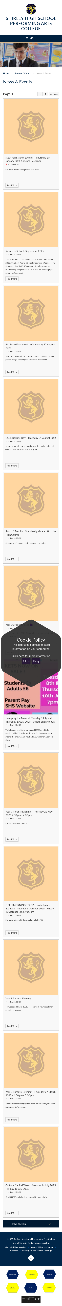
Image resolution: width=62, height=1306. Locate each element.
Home (6, 73)
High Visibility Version (15, 1247)
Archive (54, 94)
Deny (36, 661)
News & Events (44, 73)
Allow (26, 661)
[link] (40, 94)
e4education (43, 1243)
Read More (12, 185)
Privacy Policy (29, 1250)
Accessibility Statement (42, 1247)
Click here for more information (31, 656)
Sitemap (14, 1250)
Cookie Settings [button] (44, 1250)
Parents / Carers (23, 73)
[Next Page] (45, 94)
